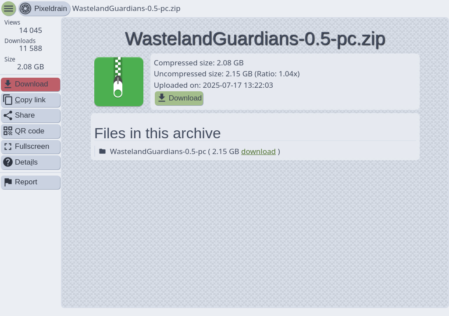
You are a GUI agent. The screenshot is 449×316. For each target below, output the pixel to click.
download (258, 151)
